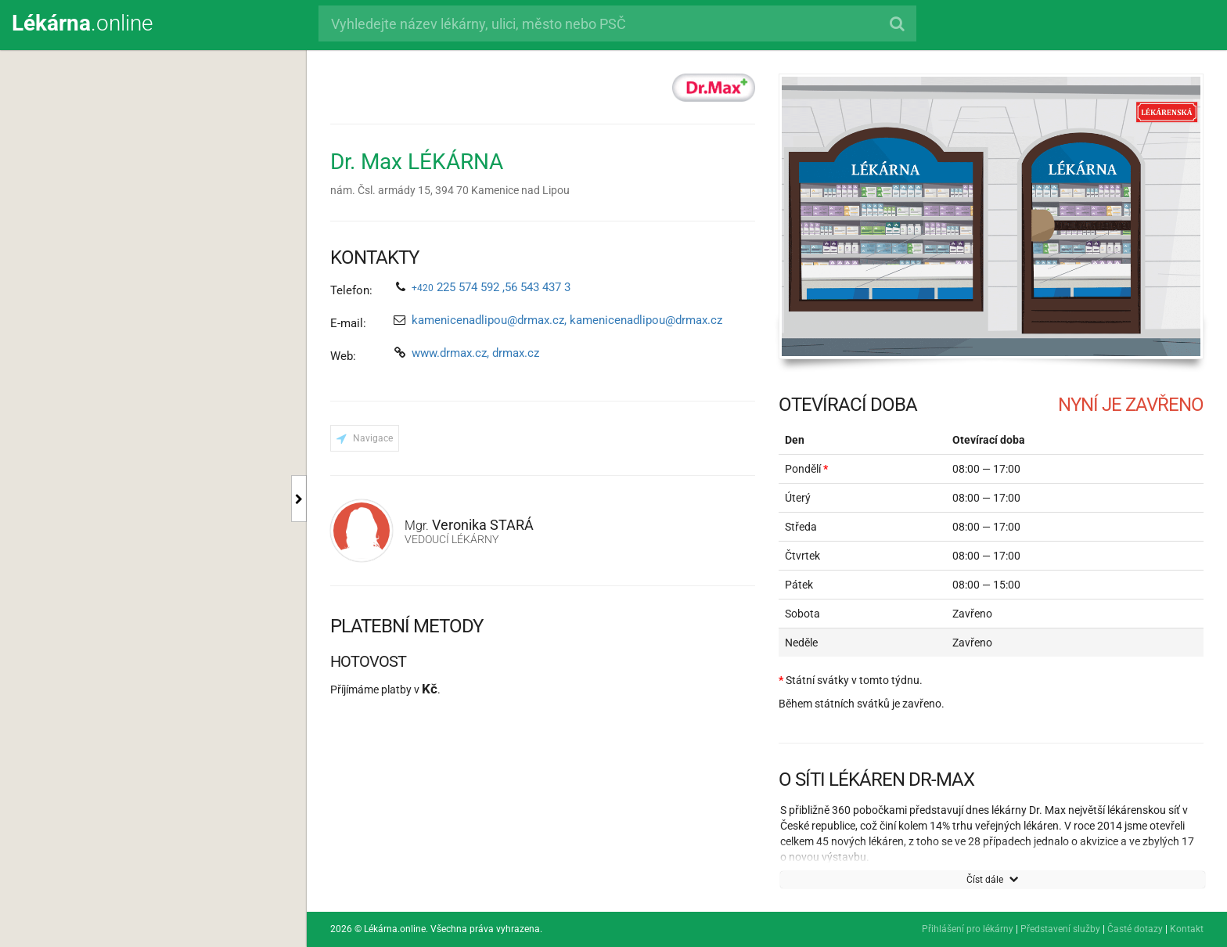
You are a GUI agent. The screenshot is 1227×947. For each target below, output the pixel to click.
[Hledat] (896, 23)
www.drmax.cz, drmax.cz (475, 353)
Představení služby (1060, 929)
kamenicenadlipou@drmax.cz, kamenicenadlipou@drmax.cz (567, 320)
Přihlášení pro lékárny (967, 929)
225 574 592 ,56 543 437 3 (491, 287)
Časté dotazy (1135, 929)
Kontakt (1187, 929)
